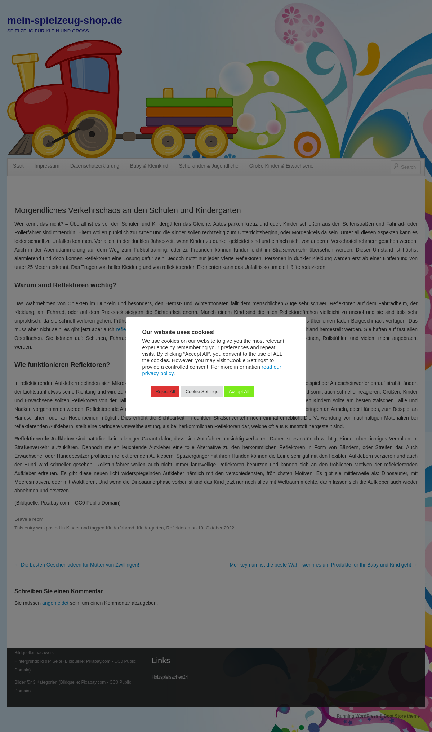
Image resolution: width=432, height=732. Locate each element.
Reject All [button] (165, 391)
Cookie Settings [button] (202, 391)
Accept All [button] (239, 391)
